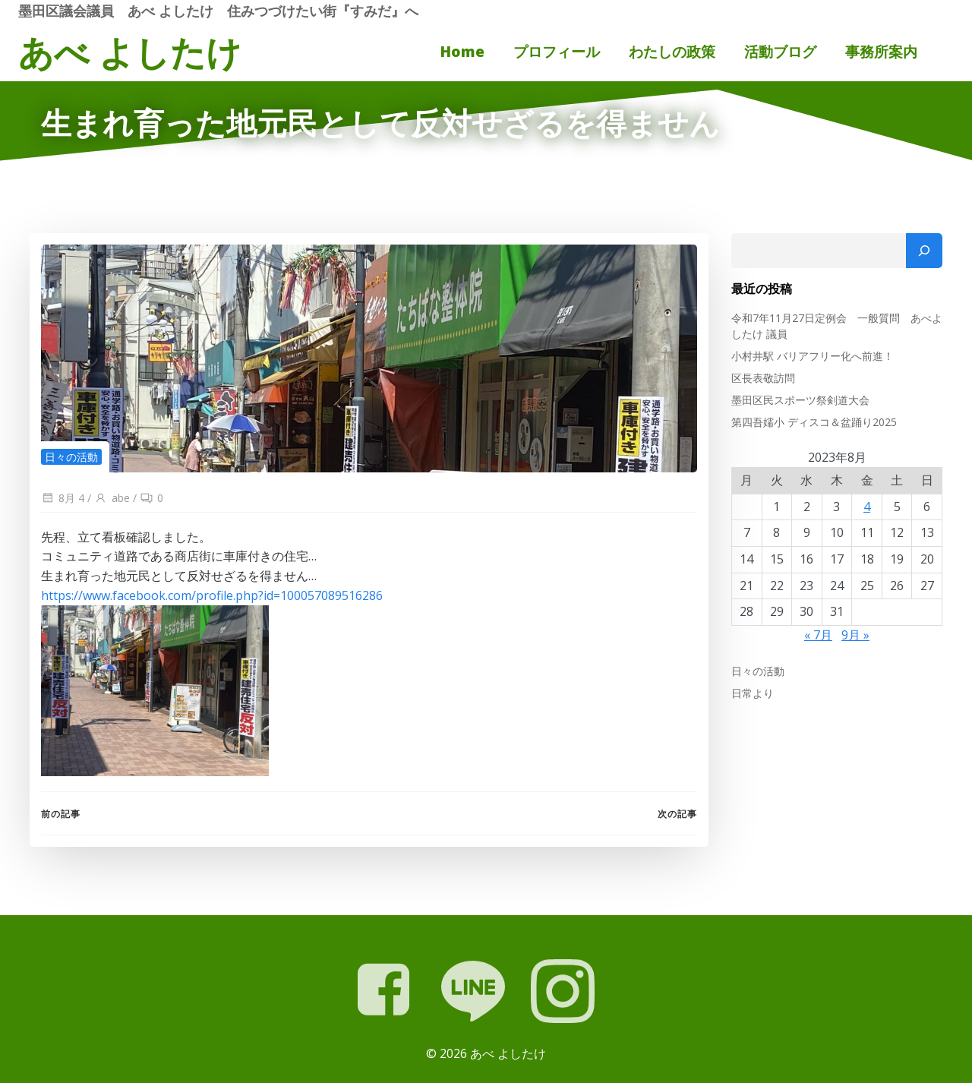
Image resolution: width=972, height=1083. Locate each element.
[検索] (924, 250)
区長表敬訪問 (763, 378)
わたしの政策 (672, 52)
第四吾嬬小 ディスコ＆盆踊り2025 (814, 422)
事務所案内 (881, 52)
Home (462, 52)
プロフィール (556, 52)
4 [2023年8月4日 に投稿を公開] (866, 506)
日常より (752, 693)
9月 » (855, 635)
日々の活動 (71, 457)
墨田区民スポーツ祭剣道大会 (800, 400)
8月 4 (62, 498)
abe (112, 498)
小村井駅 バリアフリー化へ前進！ (812, 356)
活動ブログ (780, 52)
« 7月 (818, 635)
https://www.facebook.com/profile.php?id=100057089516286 (212, 595)
